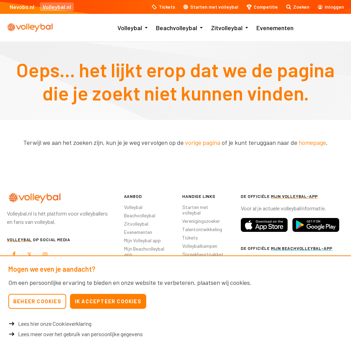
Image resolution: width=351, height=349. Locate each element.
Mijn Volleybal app (142, 240)
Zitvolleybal (227, 28)
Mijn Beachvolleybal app (144, 251)
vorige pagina (202, 142)
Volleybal (129, 28)
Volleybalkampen (199, 246)
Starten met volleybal (195, 210)
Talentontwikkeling (202, 229)
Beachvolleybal (176, 28)
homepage (312, 142)
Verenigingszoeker (201, 221)
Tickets (190, 238)
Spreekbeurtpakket (202, 254)
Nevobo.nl (22, 6)
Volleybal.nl (57, 6)
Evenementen (274, 28)
